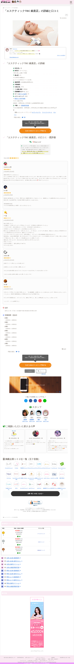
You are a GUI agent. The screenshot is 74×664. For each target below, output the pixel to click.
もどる (30, 371)
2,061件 (30, 663)
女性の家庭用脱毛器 (13, 568)
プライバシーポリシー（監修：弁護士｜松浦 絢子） (40, 658)
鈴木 (39, 419)
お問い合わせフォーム (29, 657)
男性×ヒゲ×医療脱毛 (13, 577)
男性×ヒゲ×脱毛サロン (14, 580)
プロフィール (24, 421)
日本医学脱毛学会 (20, 657)
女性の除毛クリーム (13, 564)
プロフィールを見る (61, 55)
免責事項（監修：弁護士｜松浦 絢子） (53, 658)
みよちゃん (15, 48)
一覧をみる (43, 374)
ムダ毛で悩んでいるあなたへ (32, 660)
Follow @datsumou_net (14, 57)
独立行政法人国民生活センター (9, 657)
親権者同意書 (25, 105)
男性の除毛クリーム (13, 583)
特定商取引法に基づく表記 (66, 657)
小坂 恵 (25, 419)
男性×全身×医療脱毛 (13, 571)
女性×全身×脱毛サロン (14, 561)
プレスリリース (23, 660)
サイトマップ (51, 660)
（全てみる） (47, 663)
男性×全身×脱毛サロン (14, 574)
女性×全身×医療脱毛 (13, 558)
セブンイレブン (36, 112)
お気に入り (41, 371)
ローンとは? (22, 94)
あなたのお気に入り (44, 660)
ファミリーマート (47, 112)
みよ (46, 419)
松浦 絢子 (32, 419)
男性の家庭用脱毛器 (13, 587)
